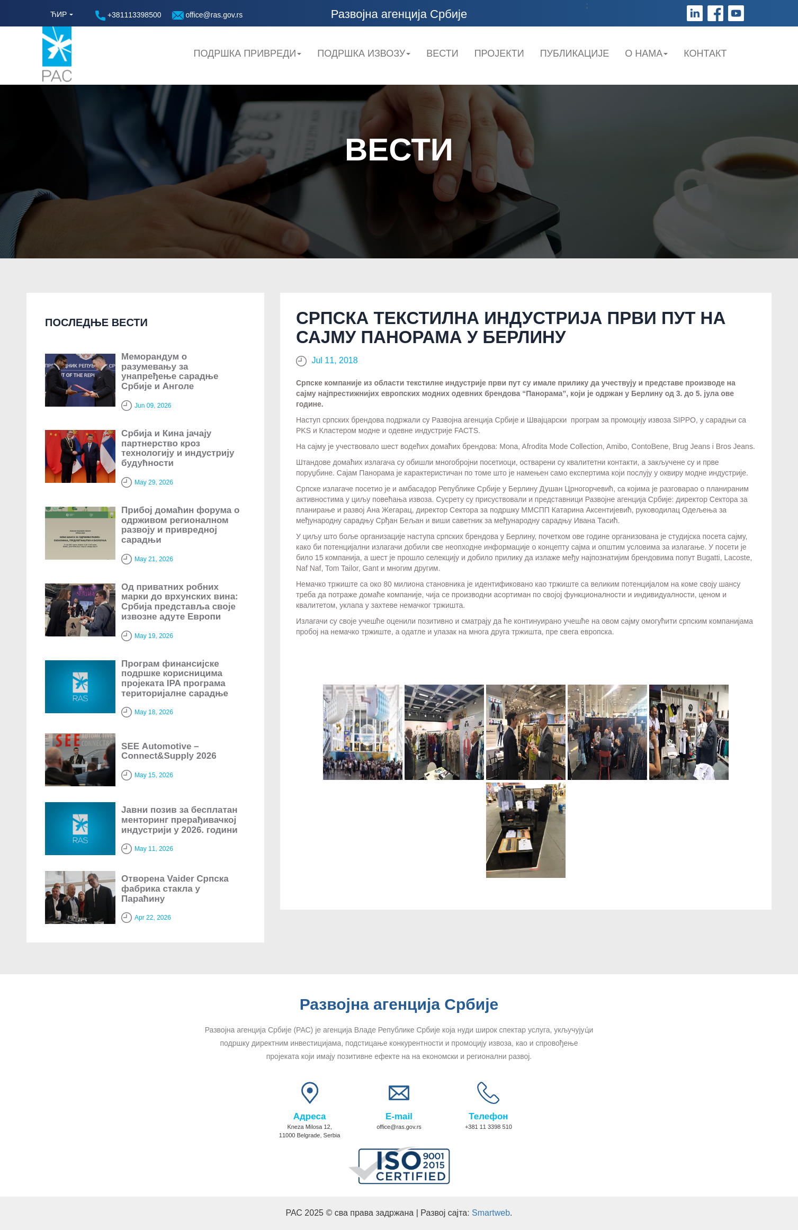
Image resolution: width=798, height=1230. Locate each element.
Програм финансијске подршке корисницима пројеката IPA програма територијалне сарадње (174, 678)
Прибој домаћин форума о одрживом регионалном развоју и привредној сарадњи (180, 525)
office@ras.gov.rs (207, 15)
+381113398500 (128, 16)
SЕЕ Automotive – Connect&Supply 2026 (169, 751)
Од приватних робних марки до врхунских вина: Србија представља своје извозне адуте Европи (179, 602)
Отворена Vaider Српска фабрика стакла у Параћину (175, 888)
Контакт (705, 53)
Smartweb (491, 1212)
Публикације (574, 53)
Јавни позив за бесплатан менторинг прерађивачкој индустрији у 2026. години (179, 819)
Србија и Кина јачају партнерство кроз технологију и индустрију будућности (177, 448)
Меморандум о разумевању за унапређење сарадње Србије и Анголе (169, 371)
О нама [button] (646, 53)
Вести (442, 53)
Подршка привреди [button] (247, 53)
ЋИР (58, 14)
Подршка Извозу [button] (363, 53)
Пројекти (499, 53)
